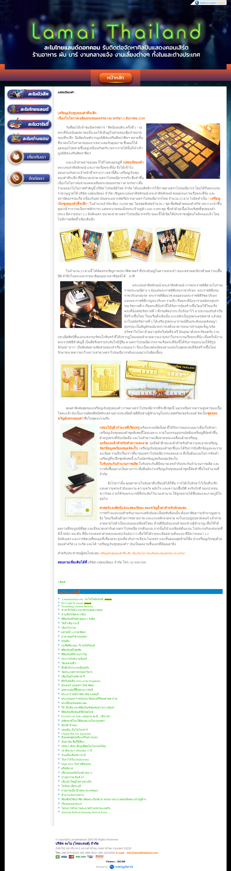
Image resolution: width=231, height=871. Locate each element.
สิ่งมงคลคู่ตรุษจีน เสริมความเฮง (79, 737)
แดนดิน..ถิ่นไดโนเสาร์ (74, 729)
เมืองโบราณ (68, 627)
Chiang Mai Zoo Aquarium (76, 733)
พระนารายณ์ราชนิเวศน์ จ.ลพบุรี (80, 694)
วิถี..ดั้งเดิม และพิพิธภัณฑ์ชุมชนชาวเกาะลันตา (88, 707)
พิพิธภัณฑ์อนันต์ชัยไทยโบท (77, 711)
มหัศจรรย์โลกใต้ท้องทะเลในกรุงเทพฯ (83, 720)
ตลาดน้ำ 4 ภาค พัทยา (73, 632)
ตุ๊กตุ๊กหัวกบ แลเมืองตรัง (75, 667)
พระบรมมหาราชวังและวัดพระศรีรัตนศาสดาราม (89, 698)
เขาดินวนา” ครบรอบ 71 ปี (76, 750)
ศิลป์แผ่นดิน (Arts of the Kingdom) (80, 680)
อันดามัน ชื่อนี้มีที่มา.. (73, 741)
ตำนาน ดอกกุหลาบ (72, 794)
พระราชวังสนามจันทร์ (74, 658)
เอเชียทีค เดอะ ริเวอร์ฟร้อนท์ (78, 645)
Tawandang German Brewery (77, 606)
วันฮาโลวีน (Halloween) (75, 759)
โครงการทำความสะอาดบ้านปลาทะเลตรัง (85, 808)
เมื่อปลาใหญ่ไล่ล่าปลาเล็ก (76, 781)
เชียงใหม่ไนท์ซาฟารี (73, 676)
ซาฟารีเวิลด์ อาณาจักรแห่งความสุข (82, 609)
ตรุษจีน (65, 641)
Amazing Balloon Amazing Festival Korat (84, 812)
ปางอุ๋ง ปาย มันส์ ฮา (72, 777)
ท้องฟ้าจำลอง (69, 725)
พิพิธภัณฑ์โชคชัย (71, 649)
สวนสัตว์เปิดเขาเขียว (73, 614)
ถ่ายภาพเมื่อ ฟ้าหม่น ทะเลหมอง (79, 790)
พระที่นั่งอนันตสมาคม (74, 703)
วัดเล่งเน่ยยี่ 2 (68, 663)
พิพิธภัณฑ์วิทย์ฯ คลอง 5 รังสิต (78, 618)
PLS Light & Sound (72, 603)
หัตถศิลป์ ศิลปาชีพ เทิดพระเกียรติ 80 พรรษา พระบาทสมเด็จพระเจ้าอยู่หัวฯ (103, 799)
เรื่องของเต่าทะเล (71, 803)
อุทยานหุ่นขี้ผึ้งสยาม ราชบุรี (77, 689)
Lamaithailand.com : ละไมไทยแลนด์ (82, 599)
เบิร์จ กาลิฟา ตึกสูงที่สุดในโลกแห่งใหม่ (83, 746)
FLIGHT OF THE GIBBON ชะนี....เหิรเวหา (85, 716)
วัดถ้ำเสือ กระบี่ (70, 623)
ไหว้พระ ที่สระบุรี (71, 786)
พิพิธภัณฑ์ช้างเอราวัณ (74, 654)
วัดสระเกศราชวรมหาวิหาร (76, 672)
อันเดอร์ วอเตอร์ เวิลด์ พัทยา (77, 685)
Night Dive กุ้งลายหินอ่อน (76, 763)
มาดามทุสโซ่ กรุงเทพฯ (74, 636)
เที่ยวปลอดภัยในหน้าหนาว (76, 772)
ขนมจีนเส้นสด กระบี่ (73, 755)
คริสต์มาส (67, 768)
